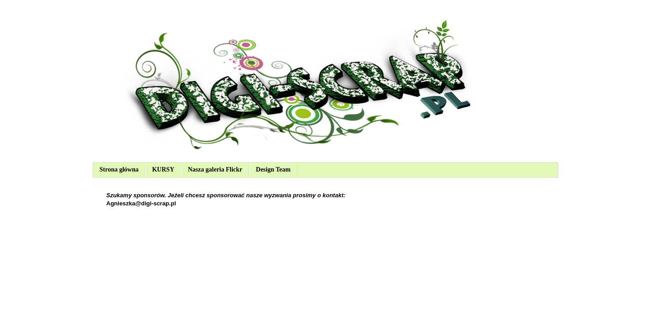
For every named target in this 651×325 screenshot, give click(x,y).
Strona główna (118, 169)
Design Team (273, 169)
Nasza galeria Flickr (215, 169)
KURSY (163, 169)
